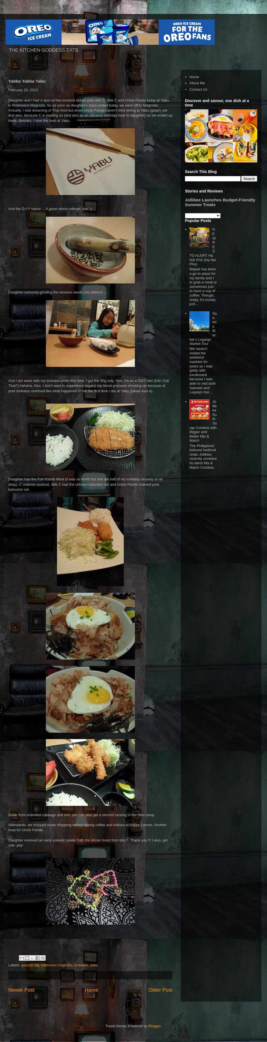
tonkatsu (81, 965)
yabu (94, 965)
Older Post (160, 990)
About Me (197, 83)
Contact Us (198, 89)
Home (91, 990)
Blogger (155, 1026)
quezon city (30, 965)
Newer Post (21, 990)
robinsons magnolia (57, 965)
